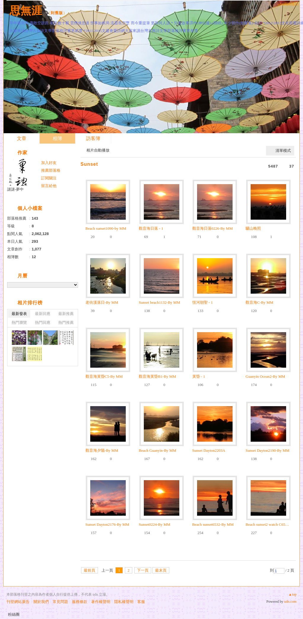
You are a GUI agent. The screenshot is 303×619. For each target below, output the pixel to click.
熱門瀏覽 (19, 322)
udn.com (290, 601)
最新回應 (42, 313)
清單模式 (283, 150)
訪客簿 (93, 138)
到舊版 (57, 13)
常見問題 (60, 601)
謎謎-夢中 (15, 189)
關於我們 (41, 601)
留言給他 (49, 186)
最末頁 (161, 570)
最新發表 (19, 313)
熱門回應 (42, 322)
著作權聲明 (100, 601)
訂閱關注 (49, 178)
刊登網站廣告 (18, 601)
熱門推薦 (66, 322)
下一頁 (143, 570)
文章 (21, 138)
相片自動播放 (97, 150)
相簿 (57, 138)
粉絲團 (14, 614)
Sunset (89, 164)
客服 (141, 601)
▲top (292, 594)
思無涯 (25, 10)
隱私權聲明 (123, 601)
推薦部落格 (50, 170)
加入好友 (49, 162)
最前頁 (89, 570)
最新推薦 (66, 313)
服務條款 (79, 601)
